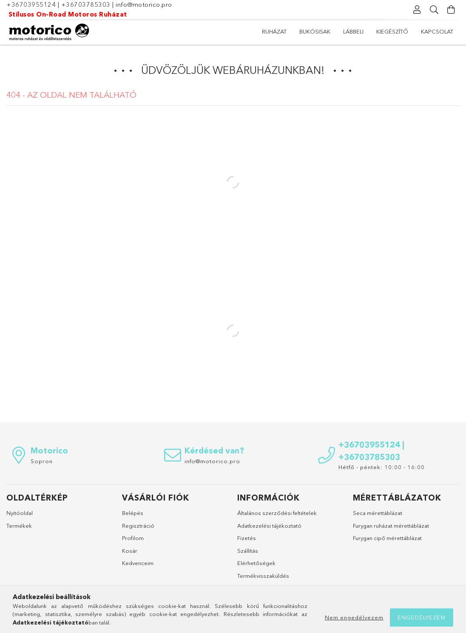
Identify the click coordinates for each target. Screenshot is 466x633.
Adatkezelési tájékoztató (269, 525)
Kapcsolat (437, 31)
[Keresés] (434, 9)
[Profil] (417, 9)
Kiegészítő (392, 31)
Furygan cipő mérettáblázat (387, 538)
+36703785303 (86, 4)
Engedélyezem (422, 617)
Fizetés (246, 538)
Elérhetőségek (256, 563)
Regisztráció (138, 525)
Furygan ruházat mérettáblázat (391, 525)
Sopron (42, 461)
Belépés (132, 512)
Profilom (133, 538)
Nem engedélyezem (354, 617)
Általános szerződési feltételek (277, 512)
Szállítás (247, 550)
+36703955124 (31, 4)
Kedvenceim (137, 563)
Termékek (19, 525)
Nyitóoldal (19, 512)
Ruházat (274, 31)
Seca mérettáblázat (377, 512)
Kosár (129, 550)
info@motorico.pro (144, 4)
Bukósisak (314, 31)
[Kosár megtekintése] (451, 9)
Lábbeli (353, 31)
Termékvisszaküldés (263, 575)
